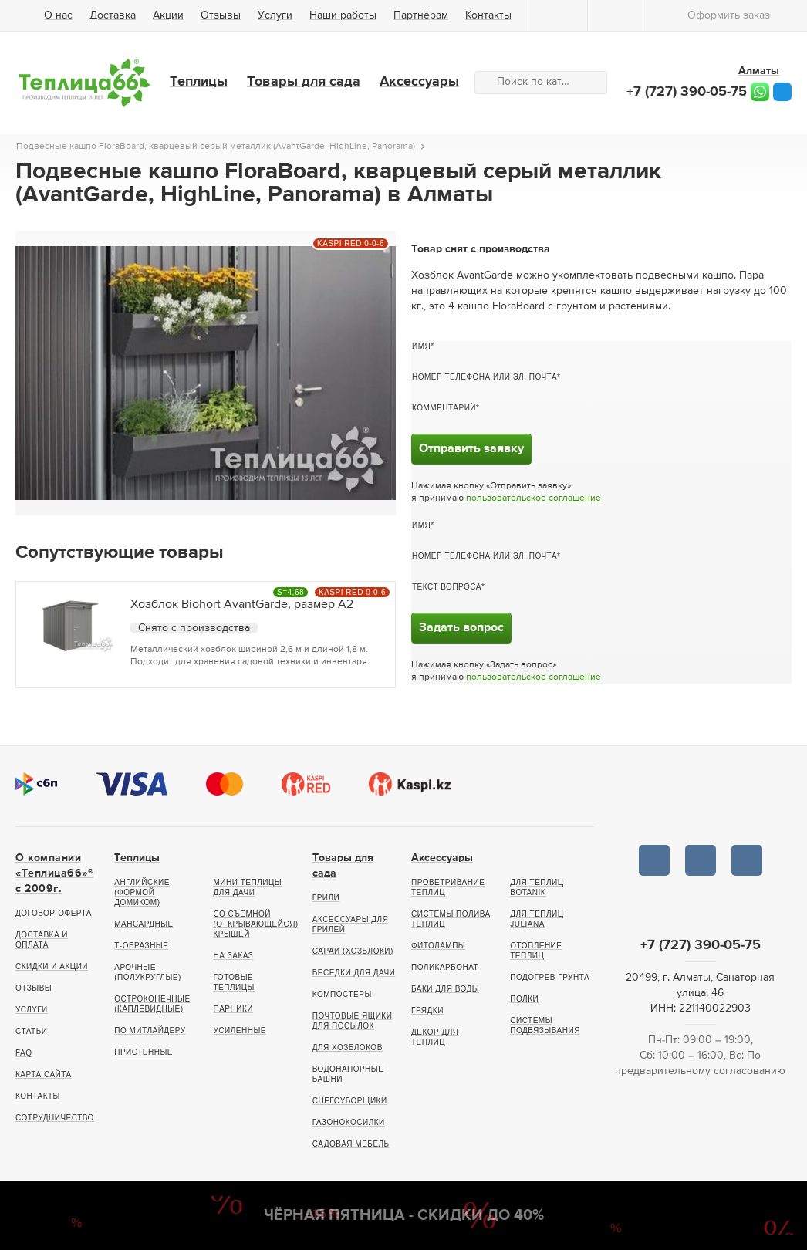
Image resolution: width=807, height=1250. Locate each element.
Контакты (488, 15)
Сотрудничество (54, 1117)
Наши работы (342, 15)
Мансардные (143, 924)
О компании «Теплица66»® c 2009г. (54, 873)
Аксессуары (419, 82)
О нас (58, 15)
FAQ (23, 1053)
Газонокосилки (348, 1122)
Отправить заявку (471, 449)
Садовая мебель (351, 1144)
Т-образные (141, 945)
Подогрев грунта (549, 977)
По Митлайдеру (149, 1030)
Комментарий (444, 408)
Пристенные (143, 1052)
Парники (233, 1009)
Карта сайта (43, 1074)
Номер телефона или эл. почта (484, 377)
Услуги (275, 15)
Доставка (112, 15)
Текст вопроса (446, 587)
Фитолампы (438, 945)
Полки (524, 999)
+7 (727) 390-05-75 (686, 92)
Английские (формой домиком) (142, 892)
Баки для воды (445, 989)
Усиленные (240, 1030)
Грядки (427, 1010)
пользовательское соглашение (533, 498)
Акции (168, 15)
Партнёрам (420, 15)
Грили (326, 898)
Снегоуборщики (349, 1100)
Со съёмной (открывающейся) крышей (256, 924)
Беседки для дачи (354, 972)
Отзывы (221, 15)
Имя (421, 346)
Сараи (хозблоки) (352, 951)
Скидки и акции (51, 966)
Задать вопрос (461, 628)
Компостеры (342, 994)
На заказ (234, 955)
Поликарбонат (444, 967)
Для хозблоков (347, 1047)
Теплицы (199, 82)
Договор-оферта (53, 913)
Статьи (31, 1031)
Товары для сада (303, 82)
